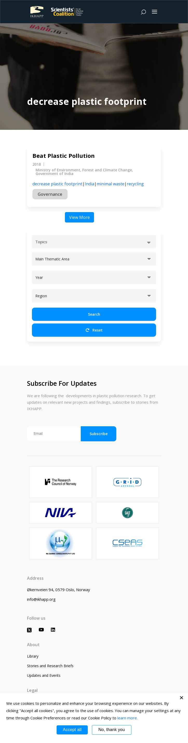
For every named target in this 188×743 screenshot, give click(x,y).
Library (32, 656)
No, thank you (111, 729)
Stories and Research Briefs (50, 665)
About (33, 644)
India (89, 184)
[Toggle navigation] (154, 11)
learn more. (127, 717)
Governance (50, 194)
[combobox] (94, 241)
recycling (135, 184)
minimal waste (110, 184)
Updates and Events (44, 675)
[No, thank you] (181, 697)
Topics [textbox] (41, 241)
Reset (94, 330)
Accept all (72, 729)
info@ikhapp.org (41, 599)
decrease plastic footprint (57, 184)
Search (94, 314)
